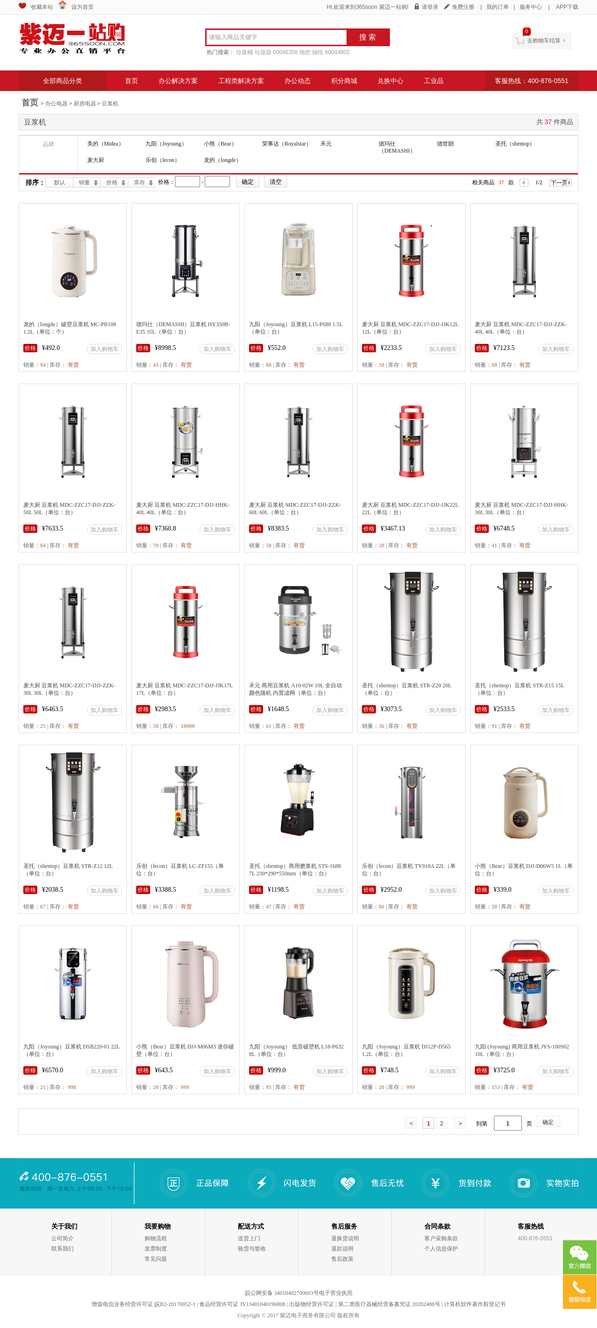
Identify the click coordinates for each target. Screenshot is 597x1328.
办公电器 (56, 103)
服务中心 (531, 7)
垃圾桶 (244, 52)
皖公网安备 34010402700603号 (282, 1293)
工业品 (434, 80)
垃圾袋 (263, 52)
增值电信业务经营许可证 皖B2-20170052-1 (143, 1304)
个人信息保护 (441, 1248)
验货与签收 (252, 1248)
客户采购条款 (441, 1238)
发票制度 (156, 1248)
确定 (548, 1122)
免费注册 (463, 7)
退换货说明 (345, 1238)
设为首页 (82, 7)
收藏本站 (42, 7)
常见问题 (156, 1259)
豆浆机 (110, 103)
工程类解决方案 (241, 80)
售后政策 (342, 1259)
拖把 (305, 52)
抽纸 (317, 52)
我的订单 (497, 7)
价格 (112, 182)
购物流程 (156, 1238)
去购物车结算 (544, 40)
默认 (59, 182)
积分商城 (344, 80)
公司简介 (62, 1238)
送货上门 (249, 1238)
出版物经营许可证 (311, 1304)
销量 (84, 182)
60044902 (337, 52)
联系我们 (62, 1248)
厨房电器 (85, 103)
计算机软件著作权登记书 (475, 1304)
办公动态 (298, 80)
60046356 (285, 52)
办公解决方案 (178, 80)
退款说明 (342, 1248)
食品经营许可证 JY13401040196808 (242, 1304)
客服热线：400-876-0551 (531, 80)
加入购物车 (104, 349)
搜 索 (367, 37)
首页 (131, 80)
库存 (139, 182)
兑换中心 (390, 80)
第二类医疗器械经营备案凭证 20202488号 (389, 1304)
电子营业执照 (336, 1293)
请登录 (430, 7)
